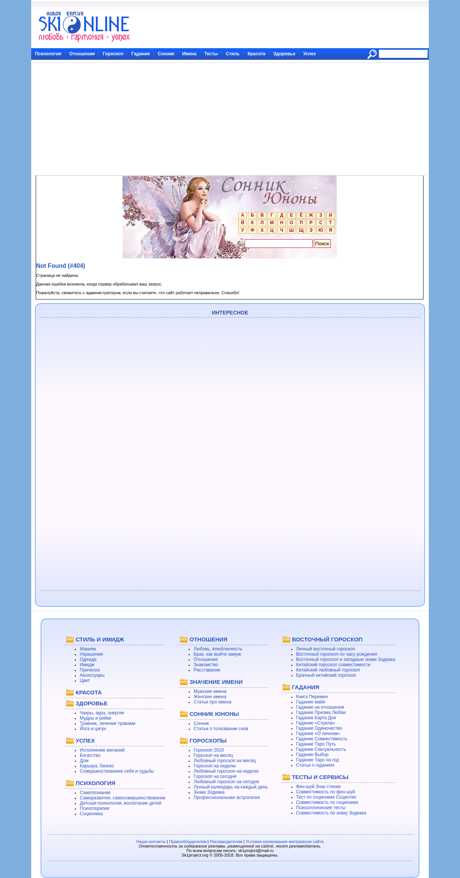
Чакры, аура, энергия (102, 712)
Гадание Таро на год (317, 760)
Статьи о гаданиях (315, 765)
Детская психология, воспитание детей (120, 803)
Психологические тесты (321, 807)
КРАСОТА (88, 692)
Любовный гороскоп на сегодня (226, 781)
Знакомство (206, 664)
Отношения (82, 53)
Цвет (85, 680)
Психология (48, 53)
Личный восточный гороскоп (325, 649)
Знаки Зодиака (209, 792)
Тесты (211, 53)
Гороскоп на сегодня (215, 776)
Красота (257, 53)
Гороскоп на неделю (215, 766)
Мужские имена (210, 691)
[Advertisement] (230, 119)
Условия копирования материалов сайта (285, 841)
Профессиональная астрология (227, 797)
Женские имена (210, 696)
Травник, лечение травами (107, 723)
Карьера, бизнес (97, 766)
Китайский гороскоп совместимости (333, 664)
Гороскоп (113, 53)
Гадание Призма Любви (321, 712)
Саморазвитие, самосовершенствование (122, 798)
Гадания (141, 53)
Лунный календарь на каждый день (231, 787)
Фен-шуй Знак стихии (318, 786)
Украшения (91, 654)
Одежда (88, 659)
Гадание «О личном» (318, 733)
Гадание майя (310, 702)
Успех (309, 53)
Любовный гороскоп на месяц (225, 760)
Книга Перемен (312, 696)
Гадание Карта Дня (316, 717)
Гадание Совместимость (322, 738)
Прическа (90, 670)
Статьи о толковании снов (221, 728)
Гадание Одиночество (319, 728)
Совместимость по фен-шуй (325, 791)
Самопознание (95, 792)
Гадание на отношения (320, 707)
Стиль (233, 53)
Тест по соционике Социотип (326, 797)
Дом (84, 760)
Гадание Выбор (312, 754)
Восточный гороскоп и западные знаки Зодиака (345, 659)
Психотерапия (94, 808)
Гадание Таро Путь (316, 744)
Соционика (91, 813)
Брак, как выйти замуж (217, 654)
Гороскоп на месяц (213, 755)
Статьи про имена (212, 702)
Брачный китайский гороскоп (326, 675)
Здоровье (284, 53)
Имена (189, 53)
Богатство (90, 755)
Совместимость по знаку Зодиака (331, 813)
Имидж (87, 664)
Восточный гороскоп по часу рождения (336, 654)
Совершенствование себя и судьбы (117, 771)
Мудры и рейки (95, 718)
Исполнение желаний (102, 750)
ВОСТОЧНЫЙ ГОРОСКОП (327, 639)
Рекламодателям (226, 841)
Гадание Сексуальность (321, 749)
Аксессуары (92, 675)
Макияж (88, 649)
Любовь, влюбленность (218, 649)
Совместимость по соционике (327, 802)
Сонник (166, 53)
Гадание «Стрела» (315, 723)
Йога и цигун (93, 728)
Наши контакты (151, 841)
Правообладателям (187, 841)
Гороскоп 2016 (209, 750)
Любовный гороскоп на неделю (226, 771)
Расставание (207, 670)
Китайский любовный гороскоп (328, 670)
